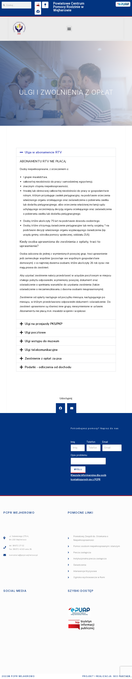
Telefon (90, 441)
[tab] (66, 152)
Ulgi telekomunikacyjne (41, 350)
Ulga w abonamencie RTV (43, 152)
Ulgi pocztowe (35, 332)
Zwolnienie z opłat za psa (43, 358)
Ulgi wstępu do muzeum (42, 341)
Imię (73, 441)
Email (105, 441)
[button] (69, 28)
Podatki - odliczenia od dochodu (48, 367)
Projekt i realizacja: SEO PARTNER (106, 676)
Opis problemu (79, 455)
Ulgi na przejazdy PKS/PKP (44, 324)
